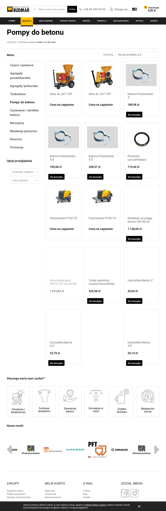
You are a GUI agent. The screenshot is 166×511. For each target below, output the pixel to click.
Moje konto (50, 440)
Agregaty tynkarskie (24, 86)
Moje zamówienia (53, 446)
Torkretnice (18, 94)
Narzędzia (17, 123)
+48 (78, 464)
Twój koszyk (50, 443)
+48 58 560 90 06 (94, 9)
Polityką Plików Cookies (96, 505)
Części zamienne (22, 65)
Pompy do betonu (22, 102)
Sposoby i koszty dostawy (18, 446)
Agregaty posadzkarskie (20, 75)
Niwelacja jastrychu (23, 131)
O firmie (86, 440)
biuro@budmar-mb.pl (110, 464)
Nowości (16, 139)
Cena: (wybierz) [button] (20, 180)
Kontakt (86, 446)
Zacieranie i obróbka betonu (24, 112)
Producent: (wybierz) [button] (22, 172)
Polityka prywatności (16, 443)
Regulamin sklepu (15, 440)
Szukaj (72, 9)
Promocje (16, 147)
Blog (85, 443)
